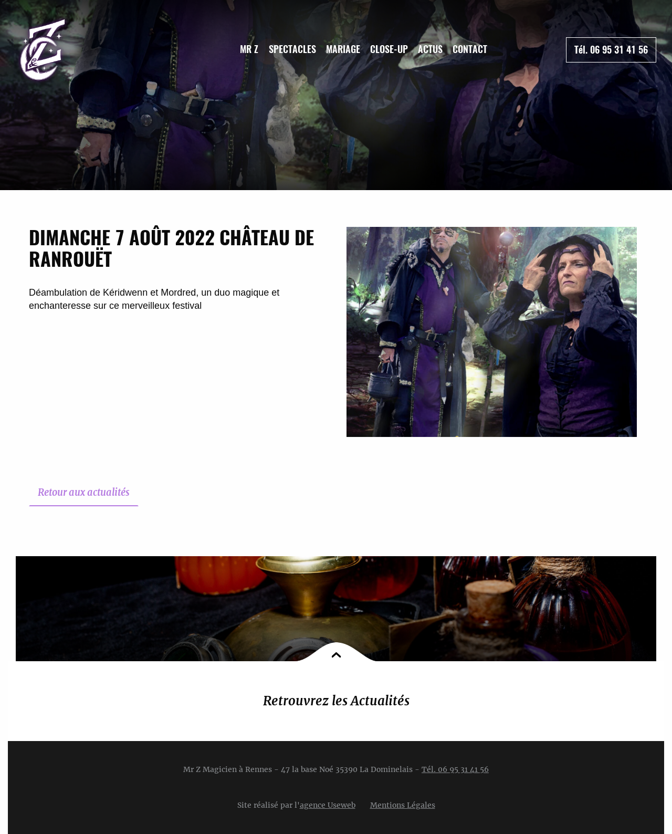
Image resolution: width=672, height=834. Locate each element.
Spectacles (292, 49)
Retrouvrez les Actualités (336, 701)
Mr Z (249, 49)
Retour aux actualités (84, 492)
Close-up (389, 49)
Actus (430, 49)
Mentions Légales (402, 805)
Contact (470, 49)
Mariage (343, 49)
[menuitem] (249, 49)
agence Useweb (327, 805)
